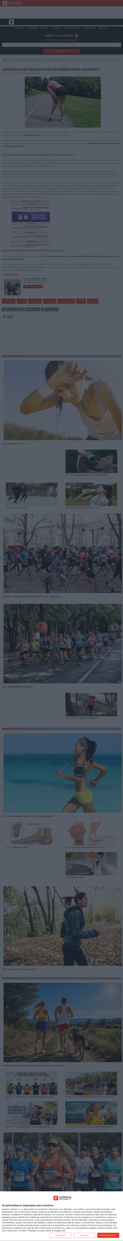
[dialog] (61, 1216)
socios (20, 1209)
